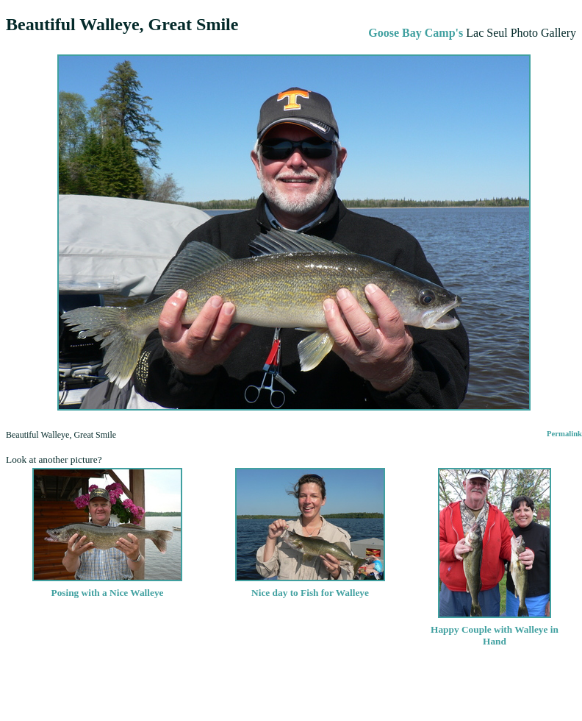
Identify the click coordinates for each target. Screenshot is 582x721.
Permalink (564, 434)
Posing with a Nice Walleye (107, 586)
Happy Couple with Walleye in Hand (494, 629)
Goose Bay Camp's (415, 32)
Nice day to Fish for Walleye (310, 586)
